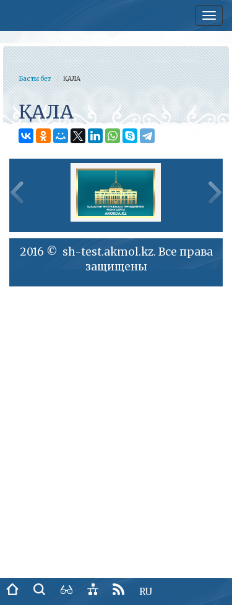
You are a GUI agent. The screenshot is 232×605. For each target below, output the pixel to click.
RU (145, 592)
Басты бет (35, 79)
